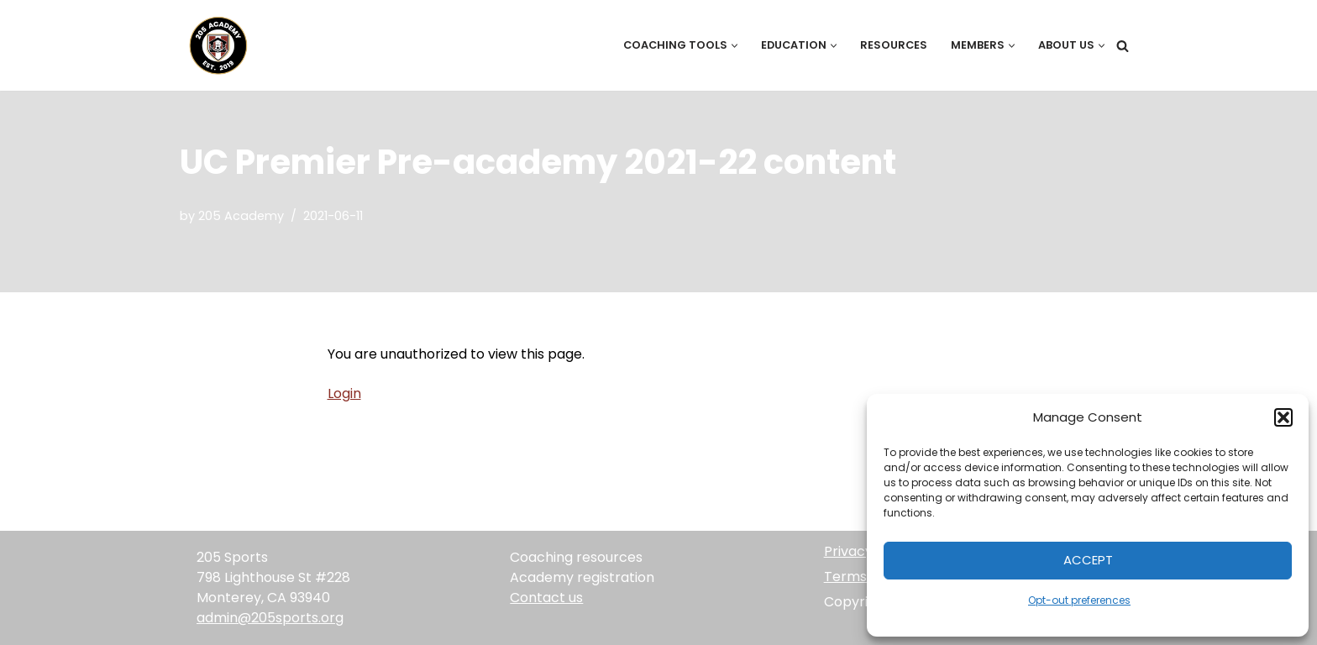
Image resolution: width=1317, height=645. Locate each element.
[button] (1283, 417)
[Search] (1122, 45)
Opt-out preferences (1079, 600)
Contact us (546, 597)
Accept (1088, 560)
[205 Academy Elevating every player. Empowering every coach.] (214, 45)
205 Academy (241, 215)
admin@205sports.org (270, 617)
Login (344, 393)
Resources (893, 45)
